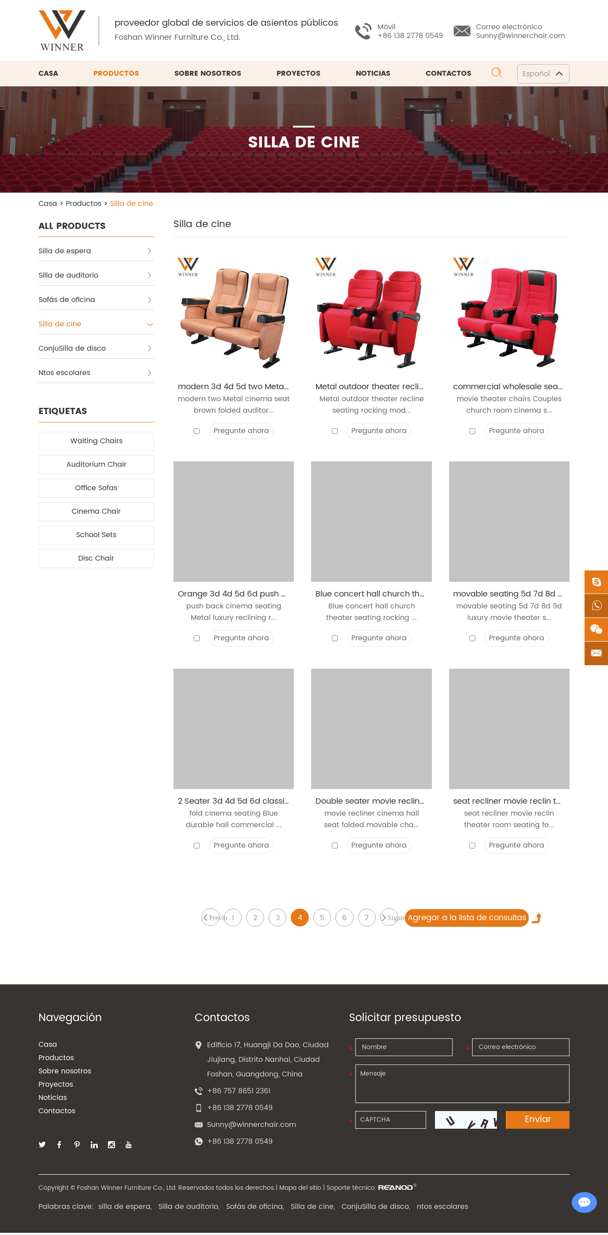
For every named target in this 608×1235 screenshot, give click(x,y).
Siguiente (394, 919)
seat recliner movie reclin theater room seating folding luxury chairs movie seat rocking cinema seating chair (509, 803)
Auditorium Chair (96, 465)
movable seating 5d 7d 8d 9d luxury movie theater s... (509, 613)
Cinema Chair (96, 512)
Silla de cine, (313, 1209)
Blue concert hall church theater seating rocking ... (371, 613)
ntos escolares (442, 1209)
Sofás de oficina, (255, 1209)
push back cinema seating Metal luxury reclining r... (233, 613)
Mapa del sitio (300, 1190)
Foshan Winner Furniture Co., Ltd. (178, 37)
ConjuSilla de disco (95, 349)
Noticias (373, 74)
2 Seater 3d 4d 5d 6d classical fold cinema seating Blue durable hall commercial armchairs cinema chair (233, 803)
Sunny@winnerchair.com (520, 36)
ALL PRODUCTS (72, 227)
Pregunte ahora (241, 432)
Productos (116, 74)
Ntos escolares (95, 373)
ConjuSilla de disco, (376, 1209)
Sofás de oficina (95, 300)
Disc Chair (96, 559)
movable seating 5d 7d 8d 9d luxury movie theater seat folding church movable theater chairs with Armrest (509, 595)
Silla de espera (95, 252)
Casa (48, 74)
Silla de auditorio (95, 276)
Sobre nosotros (207, 74)
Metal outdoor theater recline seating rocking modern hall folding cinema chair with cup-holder (371, 388)
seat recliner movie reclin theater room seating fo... (509, 821)
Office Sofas (96, 489)
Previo (213, 919)
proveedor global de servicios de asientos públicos (227, 24)
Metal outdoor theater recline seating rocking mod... (371, 406)
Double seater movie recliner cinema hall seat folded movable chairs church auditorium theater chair (371, 803)
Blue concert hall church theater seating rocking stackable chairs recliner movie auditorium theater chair (371, 595)
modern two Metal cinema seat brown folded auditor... (234, 406)
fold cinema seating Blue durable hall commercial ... (233, 821)
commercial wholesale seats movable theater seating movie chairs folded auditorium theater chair (509, 388)
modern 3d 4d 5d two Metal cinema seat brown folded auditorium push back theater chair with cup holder (233, 388)
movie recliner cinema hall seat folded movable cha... (371, 821)
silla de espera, (125, 1209)
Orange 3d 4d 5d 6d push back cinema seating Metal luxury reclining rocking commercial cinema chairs (233, 595)
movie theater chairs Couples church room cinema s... (509, 406)
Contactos (448, 74)
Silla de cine (131, 204)
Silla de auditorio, (188, 1209)
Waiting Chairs (96, 442)
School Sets (96, 536)
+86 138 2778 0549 (240, 1144)
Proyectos (298, 74)
